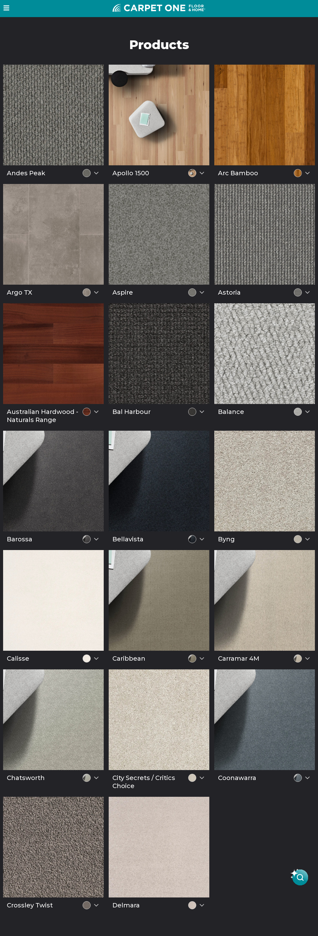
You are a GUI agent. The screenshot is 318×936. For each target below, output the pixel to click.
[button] (6, 8)
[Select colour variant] (96, 173)
